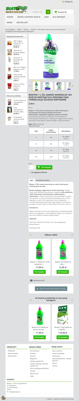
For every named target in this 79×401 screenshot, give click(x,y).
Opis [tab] (31, 180)
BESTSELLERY (22, 22)
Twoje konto (57, 347)
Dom (46, 17)
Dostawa (33, 353)
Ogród (10, 17)
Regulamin (33, 359)
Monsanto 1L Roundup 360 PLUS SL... (18, 60)
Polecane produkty (14, 96)
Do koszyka (44, 167)
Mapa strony (34, 373)
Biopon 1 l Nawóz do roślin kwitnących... (40, 263)
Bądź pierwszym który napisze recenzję (51, 289)
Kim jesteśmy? (34, 351)
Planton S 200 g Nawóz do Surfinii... (18, 86)
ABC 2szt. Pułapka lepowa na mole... (19, 68)
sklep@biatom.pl (14, 392)
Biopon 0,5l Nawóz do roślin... (63, 263)
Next (71, 234)
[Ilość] (31, 167)
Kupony (54, 366)
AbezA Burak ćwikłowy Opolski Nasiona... (19, 77)
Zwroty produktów (58, 353)
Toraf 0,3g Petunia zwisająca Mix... (19, 101)
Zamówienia (56, 356)
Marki (10, 22)
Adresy (54, 363)
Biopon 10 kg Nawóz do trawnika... (63, 328)
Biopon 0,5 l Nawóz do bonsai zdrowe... (40, 328)
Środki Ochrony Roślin (28, 17)
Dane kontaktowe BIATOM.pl (39, 368)
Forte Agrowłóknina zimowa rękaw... (18, 110)
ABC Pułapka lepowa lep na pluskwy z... (18, 43)
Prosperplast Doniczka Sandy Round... (18, 119)
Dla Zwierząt (59, 17)
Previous (30, 234)
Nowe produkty (13, 353)
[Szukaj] (39, 12)
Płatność (33, 356)
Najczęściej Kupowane (15, 36)
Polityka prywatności (36, 361)
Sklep (32, 376)
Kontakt (32, 371)
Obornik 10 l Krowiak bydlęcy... (19, 51)
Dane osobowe (57, 351)
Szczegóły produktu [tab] (43, 180)
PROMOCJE (11, 351)
